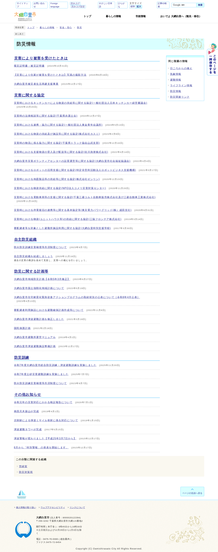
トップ (31, 27)
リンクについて (77, 507)
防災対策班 (26, 472)
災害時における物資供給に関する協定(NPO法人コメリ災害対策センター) (60, 188)
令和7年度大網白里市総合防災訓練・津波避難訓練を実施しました (55, 365)
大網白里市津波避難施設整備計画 (35, 346)
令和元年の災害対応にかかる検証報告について (43, 402)
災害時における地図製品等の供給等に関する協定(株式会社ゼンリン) (57, 179)
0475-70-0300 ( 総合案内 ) (57, 539)
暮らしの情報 (47, 27)
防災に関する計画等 (31, 271)
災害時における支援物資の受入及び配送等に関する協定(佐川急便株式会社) (61, 152)
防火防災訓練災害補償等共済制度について (40, 247)
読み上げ (75, 3)
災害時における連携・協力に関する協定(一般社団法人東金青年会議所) (58, 124)
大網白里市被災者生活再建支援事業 (36, 84)
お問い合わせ (39, 5)
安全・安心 (66, 27)
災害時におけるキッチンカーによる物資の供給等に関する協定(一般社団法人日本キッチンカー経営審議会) (80, 103)
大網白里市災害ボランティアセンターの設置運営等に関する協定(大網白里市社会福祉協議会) (72, 161)
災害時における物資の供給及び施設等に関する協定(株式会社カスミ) (57, 134)
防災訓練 (21, 357)
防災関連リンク (180, 97)
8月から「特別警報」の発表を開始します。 (41, 447)
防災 (79, 27)
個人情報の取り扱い (26, 507)
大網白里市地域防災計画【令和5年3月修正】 (42, 279)
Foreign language (54, 5)
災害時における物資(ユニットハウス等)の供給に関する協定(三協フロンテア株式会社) (68, 219)
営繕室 (23, 466)
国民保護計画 (22, 328)
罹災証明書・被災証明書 (29, 65)
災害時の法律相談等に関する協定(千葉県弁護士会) (46, 115)
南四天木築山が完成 (26, 411)
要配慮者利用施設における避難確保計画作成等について (49, 310)
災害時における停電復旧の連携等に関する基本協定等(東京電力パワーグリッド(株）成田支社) (73, 210)
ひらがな (121, 5)
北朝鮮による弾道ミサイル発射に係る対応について (46, 420)
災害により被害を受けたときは (41, 58)
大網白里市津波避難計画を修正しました (39, 319)
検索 (200, 5)
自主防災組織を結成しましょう (33, 256)
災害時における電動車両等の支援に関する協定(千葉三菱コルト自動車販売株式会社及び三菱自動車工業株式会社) (85, 197)
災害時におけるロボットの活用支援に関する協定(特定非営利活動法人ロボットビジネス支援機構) (75, 170)
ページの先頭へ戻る (192, 493)
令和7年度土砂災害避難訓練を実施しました (41, 374)
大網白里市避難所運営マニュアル (35, 337)
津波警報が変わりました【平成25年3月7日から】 (45, 438)
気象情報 (175, 74)
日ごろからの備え (181, 68)
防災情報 (175, 91)
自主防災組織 (25, 239)
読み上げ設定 (78, 6)
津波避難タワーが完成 (28, 429)
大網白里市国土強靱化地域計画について (39, 288)
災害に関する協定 (29, 95)
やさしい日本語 (105, 5)
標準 (132, 6)
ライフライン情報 (181, 85)
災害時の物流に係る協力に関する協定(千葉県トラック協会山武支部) (57, 143)
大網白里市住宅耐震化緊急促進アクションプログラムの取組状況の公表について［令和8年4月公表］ (77, 297)
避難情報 (175, 79)
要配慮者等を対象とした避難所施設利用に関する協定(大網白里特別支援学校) (62, 228)
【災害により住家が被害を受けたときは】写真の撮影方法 (50, 74)
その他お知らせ (27, 394)
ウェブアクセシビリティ (53, 507)
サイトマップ (22, 5)
